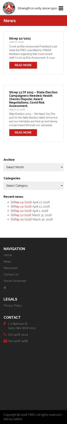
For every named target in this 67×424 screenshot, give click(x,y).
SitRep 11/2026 (21, 215)
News (7, 261)
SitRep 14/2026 (21, 202)
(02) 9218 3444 (18, 334)
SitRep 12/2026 (21, 211)
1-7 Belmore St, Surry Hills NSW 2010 (22, 326)
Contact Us (11, 274)
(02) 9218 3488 (18, 341)
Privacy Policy (13, 305)
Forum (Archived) (15, 281)
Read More (23, 65)
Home (8, 255)
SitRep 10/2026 (21, 219)
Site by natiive (13, 419)
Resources (11, 268)
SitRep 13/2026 (21, 206)
